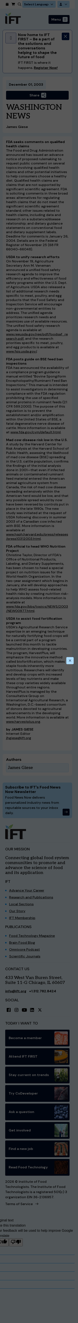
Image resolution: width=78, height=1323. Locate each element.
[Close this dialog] (70, 660)
